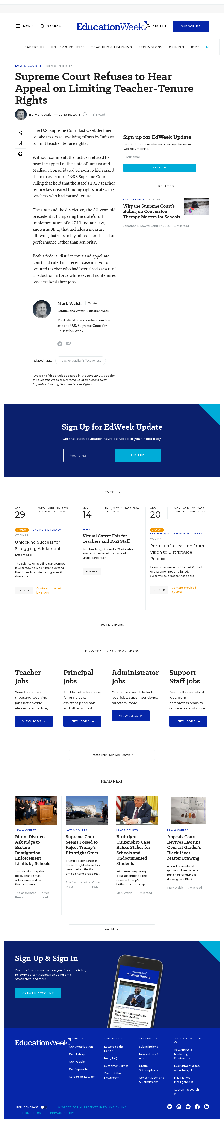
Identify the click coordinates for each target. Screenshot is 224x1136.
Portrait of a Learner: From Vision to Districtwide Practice (177, 552)
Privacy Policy (62, 1113)
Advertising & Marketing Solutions (183, 1054)
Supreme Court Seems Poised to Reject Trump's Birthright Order (82, 845)
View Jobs (33, 721)
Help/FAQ (110, 1058)
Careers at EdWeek (82, 1076)
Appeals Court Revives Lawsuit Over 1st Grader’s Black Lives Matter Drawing (184, 847)
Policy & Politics (68, 47)
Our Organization (81, 1046)
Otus (179, 592)
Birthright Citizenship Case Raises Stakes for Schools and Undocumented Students (133, 850)
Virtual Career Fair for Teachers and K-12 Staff (106, 538)
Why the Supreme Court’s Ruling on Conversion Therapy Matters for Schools (151, 211)
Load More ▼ (112, 929)
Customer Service (116, 1066)
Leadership (34, 47)
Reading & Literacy (46, 529)
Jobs (195, 47)
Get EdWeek (148, 1038)
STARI (45, 592)
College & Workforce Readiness (176, 533)
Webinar (22, 535)
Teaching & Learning (111, 47)
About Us (76, 1038)
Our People (77, 1061)
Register (24, 590)
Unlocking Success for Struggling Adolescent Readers (38, 548)
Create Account (38, 993)
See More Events (112, 624)
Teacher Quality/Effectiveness (80, 360)
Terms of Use (32, 1113)
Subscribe (191, 26)
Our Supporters (80, 1069)
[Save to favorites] (20, 143)
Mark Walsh (44, 114)
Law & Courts (28, 65)
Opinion (176, 47)
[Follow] (92, 303)
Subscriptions (148, 1046)
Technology (150, 47)
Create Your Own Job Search (112, 755)
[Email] (87, 455)
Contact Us (113, 1038)
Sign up (138, 455)
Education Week (97, 310)
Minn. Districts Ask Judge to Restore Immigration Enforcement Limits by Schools (32, 850)
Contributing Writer (71, 310)
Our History (77, 1054)
